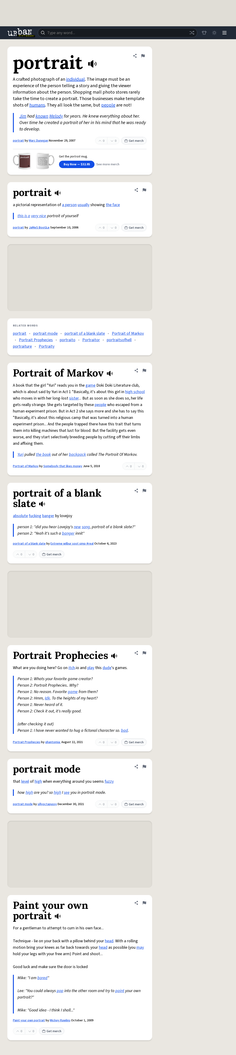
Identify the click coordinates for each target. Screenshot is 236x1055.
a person (69, 205)
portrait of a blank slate (85, 333)
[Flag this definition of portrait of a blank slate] (144, 490)
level (25, 781)
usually (83, 205)
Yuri (21, 454)
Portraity (46, 346)
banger (48, 516)
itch (71, 668)
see (67, 792)
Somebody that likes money (62, 466)
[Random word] (192, 33)
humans (37, 105)
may (140, 947)
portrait (18, 140)
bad (124, 730)
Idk (47, 698)
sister (74, 398)
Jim (22, 116)
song (86, 527)
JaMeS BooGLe (39, 227)
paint (119, 991)
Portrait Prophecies (36, 340)
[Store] (204, 33)
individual (75, 79)
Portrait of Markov (128, 333)
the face (113, 205)
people (108, 105)
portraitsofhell (119, 340)
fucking (35, 516)
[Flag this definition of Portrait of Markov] (144, 370)
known (41, 116)
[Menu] (224, 33)
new (77, 527)
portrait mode (45, 333)
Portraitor (91, 340)
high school (135, 392)
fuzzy (109, 781)
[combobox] (117, 32)
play (90, 668)
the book (43, 454)
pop (60, 991)
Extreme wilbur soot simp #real (72, 543)
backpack (77, 454)
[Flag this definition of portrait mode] (144, 766)
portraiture (22, 346)
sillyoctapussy (47, 804)
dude (107, 668)
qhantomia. (53, 742)
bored (42, 978)
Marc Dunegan (38, 140)
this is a (24, 216)
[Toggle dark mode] (214, 33)
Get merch (134, 141)
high (38, 781)
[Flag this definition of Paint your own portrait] (144, 903)
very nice (38, 216)
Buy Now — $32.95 (77, 164)
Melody (56, 116)
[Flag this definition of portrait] (143, 55)
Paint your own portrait (29, 1020)
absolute (20, 516)
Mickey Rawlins (60, 1020)
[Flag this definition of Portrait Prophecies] (144, 653)
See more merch (107, 164)
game (90, 385)
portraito (67, 340)
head (109, 941)
